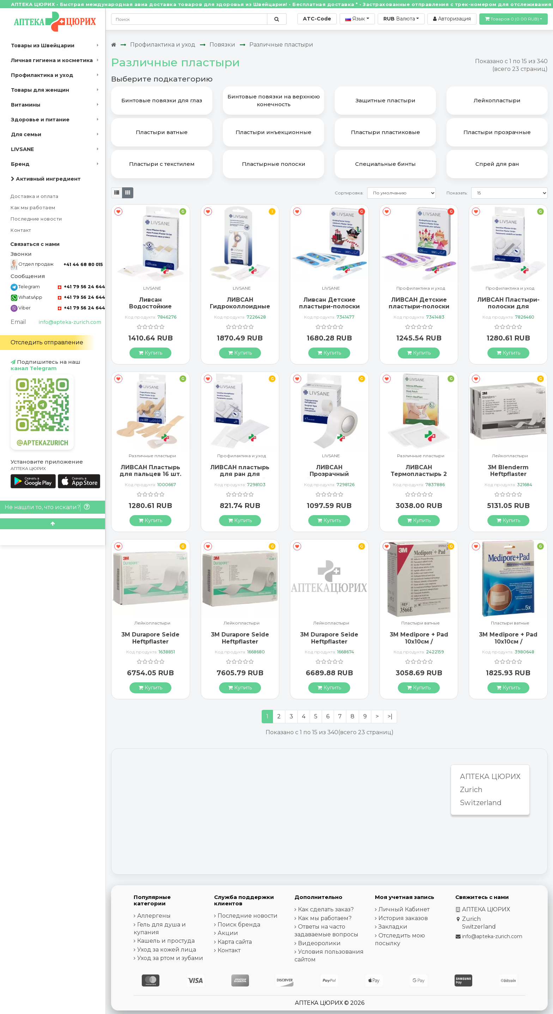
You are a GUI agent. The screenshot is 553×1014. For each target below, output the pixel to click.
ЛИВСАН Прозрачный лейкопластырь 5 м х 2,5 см (329, 477)
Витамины (25, 105)
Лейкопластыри (510, 456)
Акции (228, 933)
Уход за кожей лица (166, 949)
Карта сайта (235, 941)
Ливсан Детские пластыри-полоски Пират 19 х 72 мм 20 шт (329, 310)
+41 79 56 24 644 (81, 286)
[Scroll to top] (52, 523)
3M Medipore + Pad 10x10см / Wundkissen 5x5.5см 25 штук (419, 644)
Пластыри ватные (420, 623)
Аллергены (154, 915)
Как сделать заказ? (326, 909)
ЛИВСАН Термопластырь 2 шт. (419, 474)
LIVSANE (22, 149)
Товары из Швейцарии (42, 45)
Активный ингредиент (46, 179)
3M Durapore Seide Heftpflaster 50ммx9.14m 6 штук (329, 641)
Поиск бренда (239, 924)
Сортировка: (349, 192)
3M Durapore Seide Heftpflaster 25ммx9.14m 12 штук (239, 641)
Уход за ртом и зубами (170, 958)
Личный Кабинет (404, 909)
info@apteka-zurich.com (69, 322)
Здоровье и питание (40, 119)
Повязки (222, 44)
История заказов (403, 918)
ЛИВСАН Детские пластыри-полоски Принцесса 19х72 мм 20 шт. (419, 310)
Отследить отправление (47, 342)
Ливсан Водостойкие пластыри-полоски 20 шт (150, 310)
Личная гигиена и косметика (52, 60)
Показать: (457, 192)
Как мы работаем (33, 207)
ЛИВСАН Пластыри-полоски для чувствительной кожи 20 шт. (508, 310)
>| (390, 716)
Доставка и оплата (35, 196)
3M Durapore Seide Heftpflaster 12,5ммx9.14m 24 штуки (150, 644)
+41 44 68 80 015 (83, 264)
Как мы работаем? (325, 918)
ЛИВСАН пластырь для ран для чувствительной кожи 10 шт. (239, 477)
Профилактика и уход (42, 75)
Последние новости (36, 219)
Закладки (392, 926)
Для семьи (26, 134)
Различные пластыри (281, 44)
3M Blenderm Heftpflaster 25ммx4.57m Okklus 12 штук (508, 477)
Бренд (20, 164)
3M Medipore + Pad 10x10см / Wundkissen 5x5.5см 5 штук (508, 644)
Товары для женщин (40, 90)
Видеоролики (319, 943)
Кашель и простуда (166, 940)
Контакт (21, 230)
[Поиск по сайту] (276, 19)
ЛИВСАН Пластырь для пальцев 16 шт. (150, 470)
